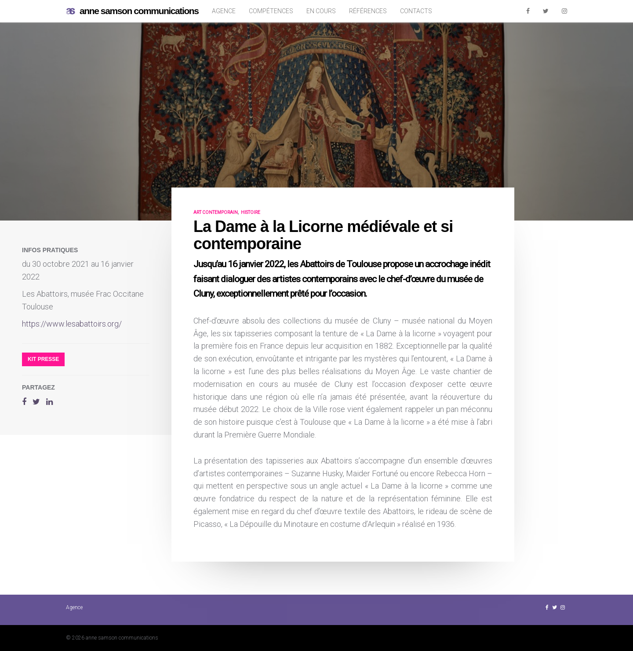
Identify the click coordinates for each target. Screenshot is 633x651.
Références (368, 11)
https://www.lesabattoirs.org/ (72, 323)
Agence (224, 11)
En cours (321, 11)
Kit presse (43, 359)
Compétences (271, 11)
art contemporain (215, 212)
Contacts (416, 11)
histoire (250, 212)
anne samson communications (132, 11)
